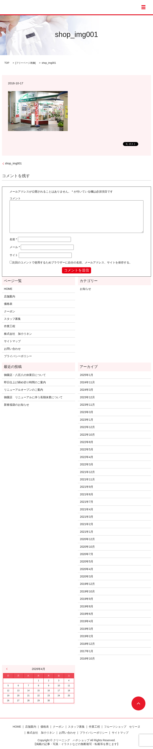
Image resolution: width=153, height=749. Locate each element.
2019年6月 (86, 613)
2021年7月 (86, 501)
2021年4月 (86, 509)
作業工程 (9, 326)
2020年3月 (86, 576)
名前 (13, 239)
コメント (15, 198)
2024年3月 (86, 389)
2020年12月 (87, 539)
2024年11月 (87, 382)
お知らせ (85, 288)
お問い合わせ (12, 348)
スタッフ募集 (12, 318)
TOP (6, 63)
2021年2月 (86, 524)
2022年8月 (86, 442)
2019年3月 (86, 628)
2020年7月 (86, 554)
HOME (8, 288)
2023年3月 (86, 412)
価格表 (8, 303)
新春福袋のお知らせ (16, 404)
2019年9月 (86, 598)
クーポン (9, 311)
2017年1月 (86, 651)
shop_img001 (13, 163)
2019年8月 (86, 606)
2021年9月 (86, 486)
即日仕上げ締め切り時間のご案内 (25, 382)
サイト (14, 255)
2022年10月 (87, 434)
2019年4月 (86, 621)
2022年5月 (86, 449)
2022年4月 (86, 457)
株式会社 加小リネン (18, 333)
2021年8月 (86, 494)
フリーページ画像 (25, 63)
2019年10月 (87, 591)
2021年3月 (86, 516)
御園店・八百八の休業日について (25, 374)
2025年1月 (86, 374)
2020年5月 (86, 561)
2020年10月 (87, 546)
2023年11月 (87, 404)
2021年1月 (86, 531)
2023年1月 (86, 419)
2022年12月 (87, 427)
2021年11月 (87, 479)
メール (15, 247)
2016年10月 (87, 658)
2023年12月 (87, 397)
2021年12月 (87, 472)
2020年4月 (86, 569)
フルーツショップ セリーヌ (122, 726)
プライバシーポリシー (18, 356)
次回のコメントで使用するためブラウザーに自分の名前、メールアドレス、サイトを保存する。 (72, 262)
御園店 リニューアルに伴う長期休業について (33, 397)
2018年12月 (87, 643)
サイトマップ (12, 341)
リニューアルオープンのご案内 (23, 389)
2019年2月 (86, 636)
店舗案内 (9, 296)
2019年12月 (87, 583)
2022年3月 (86, 464)
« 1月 (8, 669)
